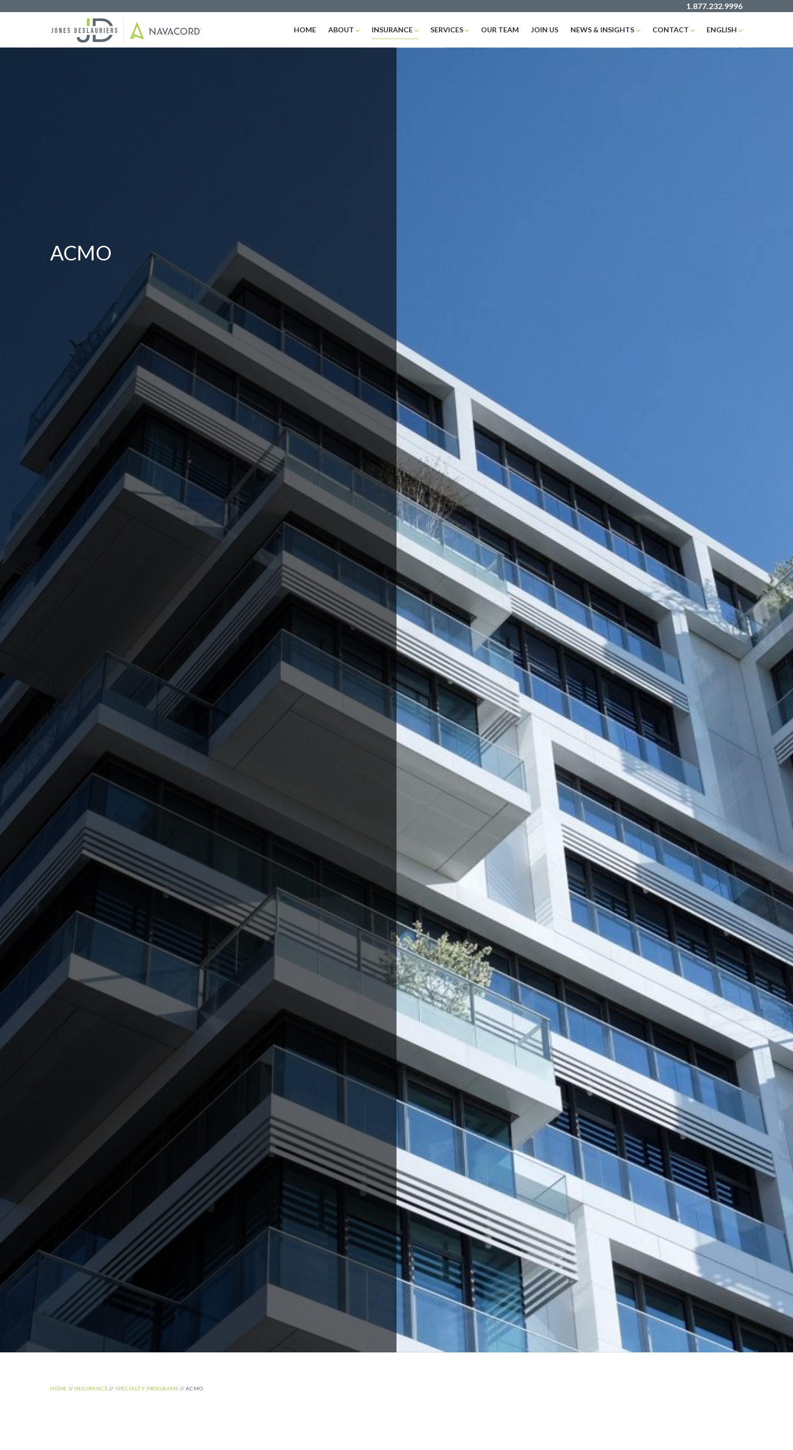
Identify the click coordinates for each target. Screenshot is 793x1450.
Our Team (500, 29)
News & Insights (602, 29)
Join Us (544, 29)
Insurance (392, 29)
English (722, 29)
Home (305, 29)
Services (446, 29)
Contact (670, 29)
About (341, 29)
